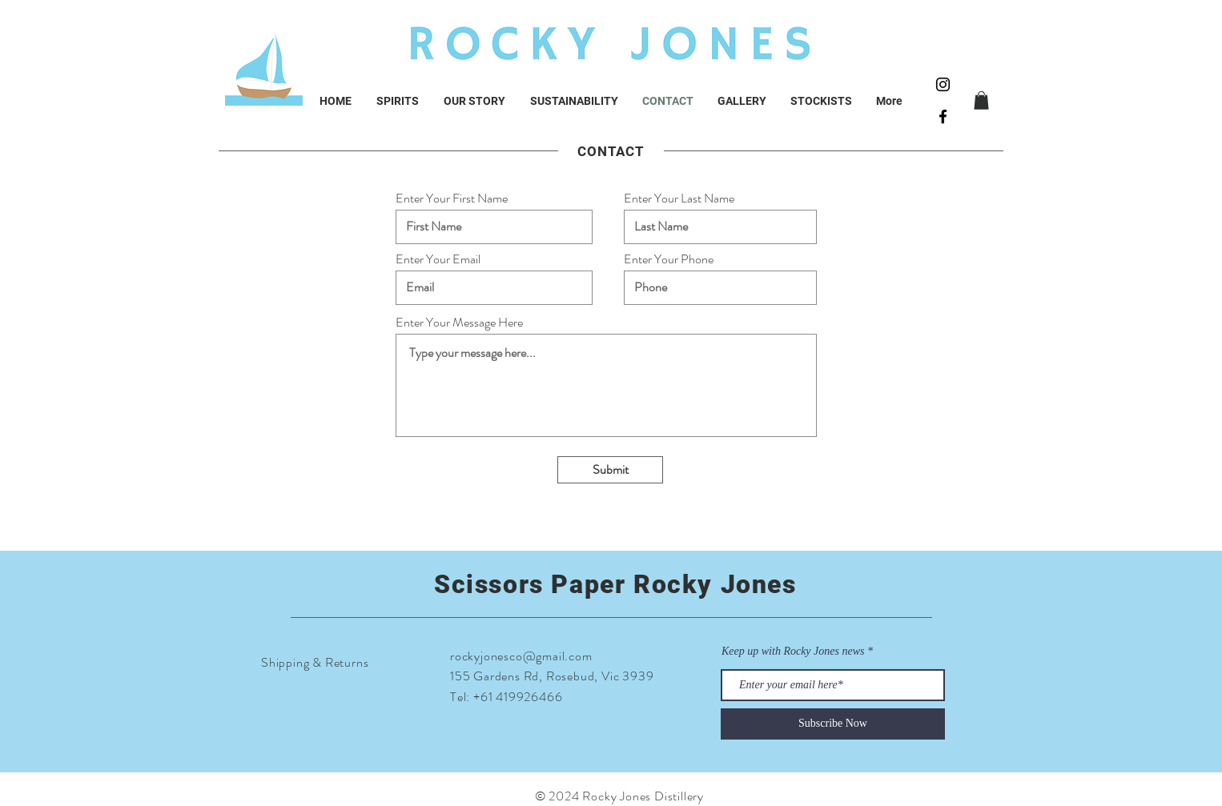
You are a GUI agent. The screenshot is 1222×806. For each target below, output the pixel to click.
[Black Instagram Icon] (943, 84)
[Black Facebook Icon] (943, 116)
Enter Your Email (438, 259)
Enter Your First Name (452, 198)
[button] (981, 100)
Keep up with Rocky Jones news (793, 651)
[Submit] (610, 469)
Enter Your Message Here (459, 322)
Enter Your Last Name (679, 198)
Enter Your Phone (669, 259)
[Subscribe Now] (833, 724)
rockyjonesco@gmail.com (521, 656)
